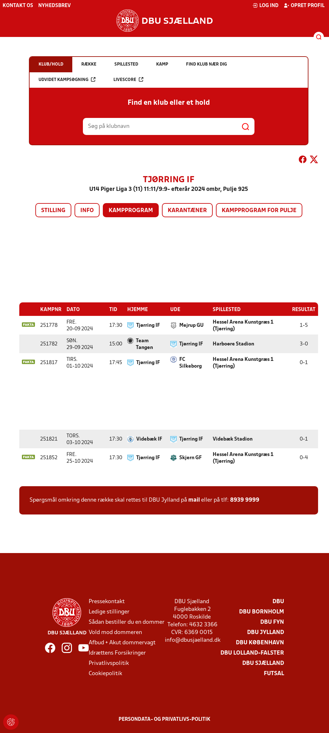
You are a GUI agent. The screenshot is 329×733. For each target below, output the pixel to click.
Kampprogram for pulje (259, 210)
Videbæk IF (149, 439)
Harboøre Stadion (233, 344)
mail (194, 500)
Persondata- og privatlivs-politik (164, 719)
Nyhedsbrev (54, 6)
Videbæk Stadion (233, 439)
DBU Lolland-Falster (252, 653)
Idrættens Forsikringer (117, 653)
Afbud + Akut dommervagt (122, 642)
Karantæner (187, 210)
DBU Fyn (272, 622)
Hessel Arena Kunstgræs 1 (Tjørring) (243, 325)
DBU (278, 601)
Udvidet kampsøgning (67, 79)
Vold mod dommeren (115, 632)
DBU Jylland (265, 632)
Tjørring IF (148, 325)
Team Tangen (144, 344)
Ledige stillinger (109, 611)
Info (87, 210)
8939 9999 (244, 500)
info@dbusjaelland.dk (192, 640)
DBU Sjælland (263, 663)
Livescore (128, 79)
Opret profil (304, 5)
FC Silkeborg (190, 362)
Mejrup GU (191, 325)
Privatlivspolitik (109, 663)
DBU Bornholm (261, 611)
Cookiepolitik (105, 673)
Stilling (53, 210)
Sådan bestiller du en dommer (126, 622)
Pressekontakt (107, 601)
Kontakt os (18, 6)
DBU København (260, 642)
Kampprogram (131, 210)
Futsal (274, 673)
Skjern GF (190, 457)
